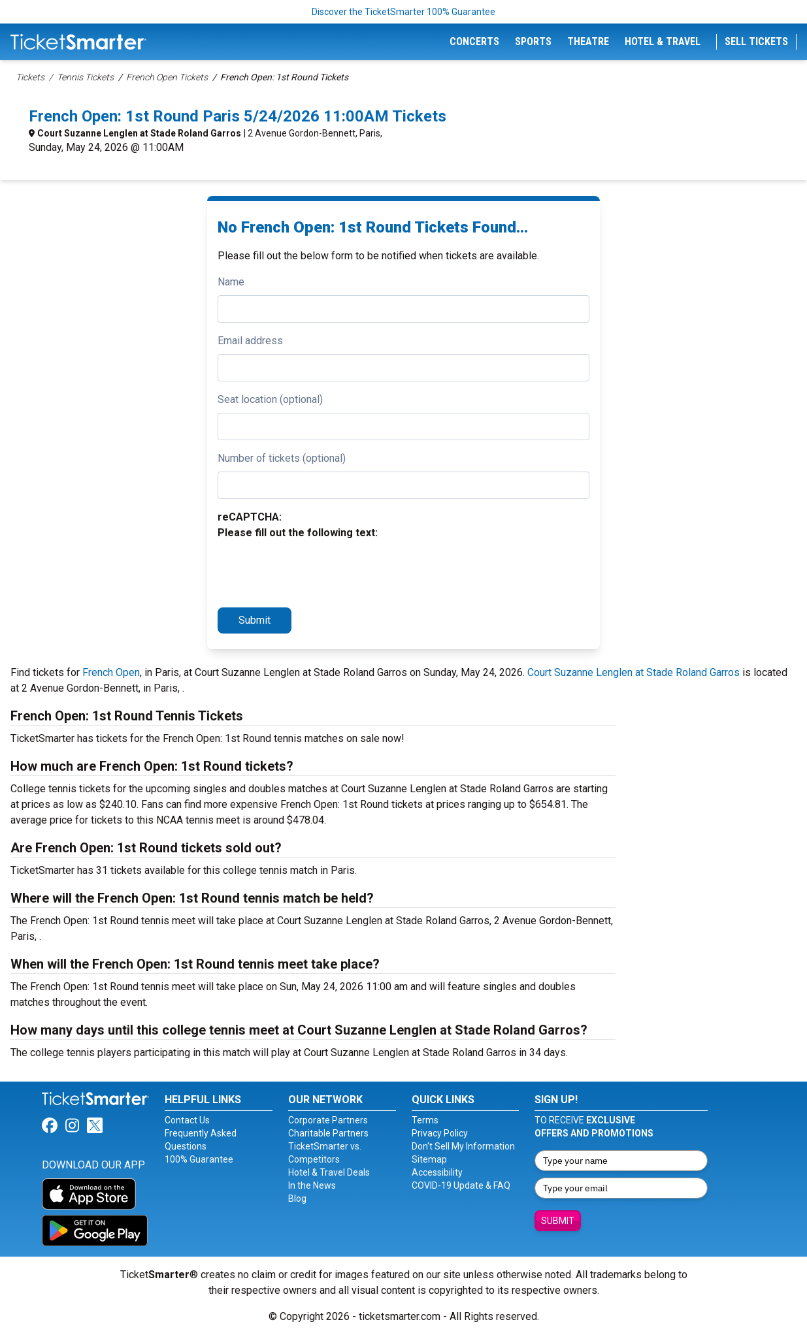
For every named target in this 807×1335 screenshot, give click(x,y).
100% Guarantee (199, 1159)
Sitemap (429, 1159)
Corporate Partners (328, 1120)
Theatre (588, 41)
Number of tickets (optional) (282, 458)
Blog (297, 1198)
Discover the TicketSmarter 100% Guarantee (403, 12)
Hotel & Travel (662, 41)
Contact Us (187, 1120)
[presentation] (317, 571)
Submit (255, 620)
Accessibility (437, 1172)
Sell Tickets (756, 41)
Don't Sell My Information (463, 1146)
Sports (533, 41)
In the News (312, 1185)
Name (231, 282)
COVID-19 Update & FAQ (461, 1185)
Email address (250, 340)
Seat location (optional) (270, 399)
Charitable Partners (328, 1133)
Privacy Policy (440, 1133)
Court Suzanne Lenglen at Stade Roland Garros (139, 133)
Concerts (474, 41)
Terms (425, 1120)
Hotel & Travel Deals (329, 1172)
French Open (111, 672)
